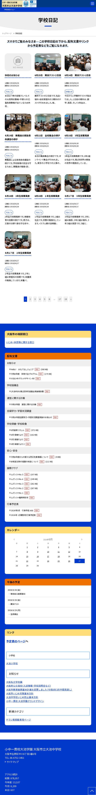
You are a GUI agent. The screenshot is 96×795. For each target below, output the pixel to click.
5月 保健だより (20, 439)
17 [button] (60, 299)
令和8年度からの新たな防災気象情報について (36, 457)
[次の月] (81, 539)
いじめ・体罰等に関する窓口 (20, 342)
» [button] (70, 299)
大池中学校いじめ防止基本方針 (22, 697)
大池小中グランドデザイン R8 (25, 378)
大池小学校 (12, 663)
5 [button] (44, 299)
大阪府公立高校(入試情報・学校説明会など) (28, 685)
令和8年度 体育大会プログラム (31, 373)
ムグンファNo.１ (20, 493)
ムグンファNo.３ (24, 483)
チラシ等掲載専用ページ (18, 719)
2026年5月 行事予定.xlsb (25, 510)
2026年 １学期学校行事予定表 (26, 515)
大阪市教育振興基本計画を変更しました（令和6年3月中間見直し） (39, 689)
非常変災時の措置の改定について (32, 461)
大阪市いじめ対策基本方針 (20, 693)
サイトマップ (13, 761)
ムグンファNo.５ (24, 474)
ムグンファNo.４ (24, 479)
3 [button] (35, 299)
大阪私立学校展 (14, 682)
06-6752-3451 (17, 757)
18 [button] (66, 299)
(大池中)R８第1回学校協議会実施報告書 (30, 391)
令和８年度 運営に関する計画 (26, 404)
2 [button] (30, 299)
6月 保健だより (24, 434)
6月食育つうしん (24, 430)
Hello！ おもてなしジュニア (29, 369)
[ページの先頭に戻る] (92, 791)
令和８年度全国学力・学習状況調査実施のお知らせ (34, 417)
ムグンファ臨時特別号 (22, 497)
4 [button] (39, 299)
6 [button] (49, 299)
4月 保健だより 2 (20, 444)
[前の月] (14, 539)
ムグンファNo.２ (24, 488)
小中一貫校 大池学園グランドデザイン (25, 701)
